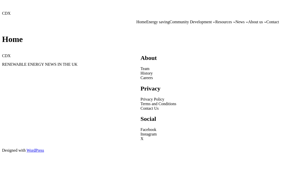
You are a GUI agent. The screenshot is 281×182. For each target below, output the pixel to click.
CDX (6, 13)
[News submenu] (247, 22)
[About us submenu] (265, 22)
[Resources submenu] (234, 22)
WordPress (35, 150)
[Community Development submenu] (214, 22)
